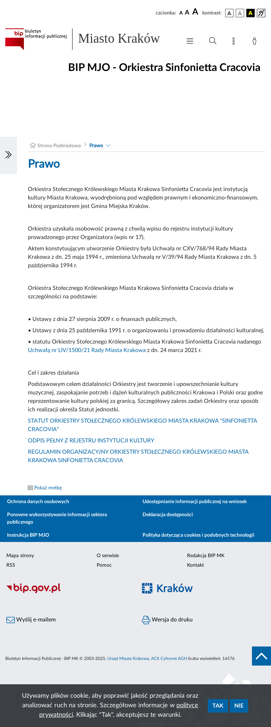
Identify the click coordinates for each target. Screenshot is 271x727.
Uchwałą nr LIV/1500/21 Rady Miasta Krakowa (87, 350)
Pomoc (104, 565)
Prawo (96, 145)
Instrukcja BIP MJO (28, 535)
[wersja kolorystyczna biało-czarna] (240, 13)
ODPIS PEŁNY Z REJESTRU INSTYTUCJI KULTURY (91, 440)
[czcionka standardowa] (181, 12)
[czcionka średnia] (187, 13)
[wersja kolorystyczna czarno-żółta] (250, 13)
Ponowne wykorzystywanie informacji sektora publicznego (57, 518)
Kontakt (195, 565)
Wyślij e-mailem (31, 620)
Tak (217, 706)
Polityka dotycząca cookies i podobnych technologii (198, 535)
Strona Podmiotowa (59, 145)
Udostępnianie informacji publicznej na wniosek (195, 501)
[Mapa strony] (235, 42)
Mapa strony (20, 555)
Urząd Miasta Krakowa (128, 658)
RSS (10, 565)
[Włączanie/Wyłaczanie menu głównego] (190, 42)
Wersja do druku (167, 620)
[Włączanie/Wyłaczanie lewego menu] (8, 155)
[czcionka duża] (196, 12)
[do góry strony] (261, 656)
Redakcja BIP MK (205, 555)
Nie (238, 706)
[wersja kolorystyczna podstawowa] (229, 13)
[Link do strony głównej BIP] (89, 39)
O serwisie (108, 555)
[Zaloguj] (256, 42)
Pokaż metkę (48, 487)
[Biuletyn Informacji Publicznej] (67, 592)
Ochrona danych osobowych (38, 501)
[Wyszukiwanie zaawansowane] (212, 40)
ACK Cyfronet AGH (169, 658)
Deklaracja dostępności (168, 514)
